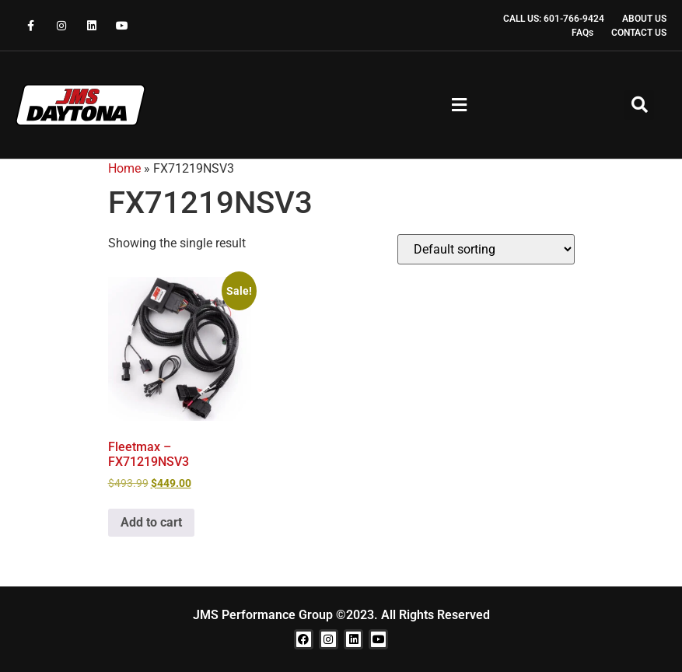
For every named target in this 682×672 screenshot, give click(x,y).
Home (124, 168)
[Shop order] (486, 249)
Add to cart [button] (151, 522)
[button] (459, 105)
